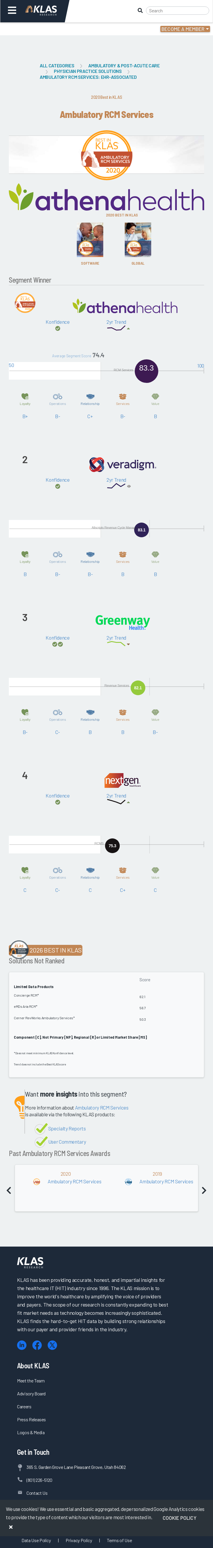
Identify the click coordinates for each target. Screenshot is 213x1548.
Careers (24, 1406)
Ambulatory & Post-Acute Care (123, 65)
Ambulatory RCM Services (102, 1107)
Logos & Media (31, 1432)
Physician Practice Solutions (88, 71)
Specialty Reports (67, 1128)
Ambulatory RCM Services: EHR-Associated (88, 77)
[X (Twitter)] (52, 1345)
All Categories (57, 65)
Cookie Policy (180, 1518)
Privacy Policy (79, 1540)
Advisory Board (31, 1393)
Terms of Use (119, 1540)
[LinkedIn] (21, 1345)
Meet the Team (31, 1380)
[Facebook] (37, 1345)
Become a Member (183, 29)
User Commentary (67, 1142)
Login (30, 29)
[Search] (177, 10)
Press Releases (31, 1419)
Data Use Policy (36, 1540)
